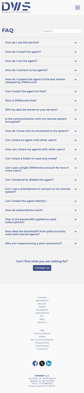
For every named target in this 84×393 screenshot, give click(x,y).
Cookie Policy (42, 346)
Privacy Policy (42, 343)
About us (42, 322)
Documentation (42, 333)
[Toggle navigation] (77, 7)
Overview (42, 297)
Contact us (42, 267)
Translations (42, 310)
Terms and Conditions (42, 340)
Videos (42, 336)
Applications (42, 300)
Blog (42, 319)
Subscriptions (42, 313)
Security (42, 304)
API (42, 316)
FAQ (42, 330)
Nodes (42, 307)
